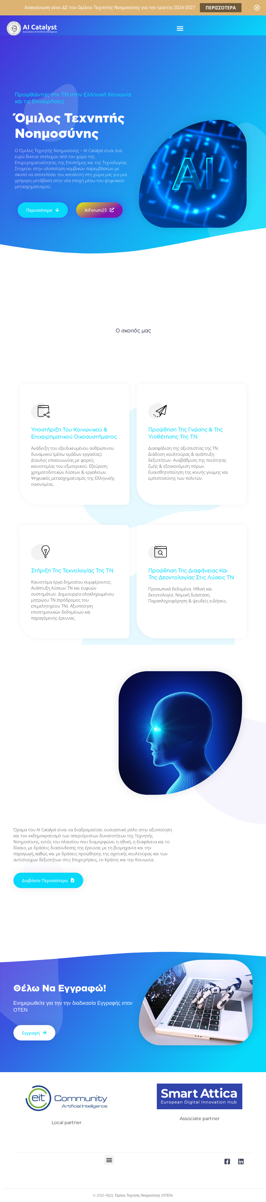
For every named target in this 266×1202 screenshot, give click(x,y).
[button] (179, 28)
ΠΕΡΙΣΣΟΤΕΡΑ (221, 8)
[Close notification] (256, 7)
